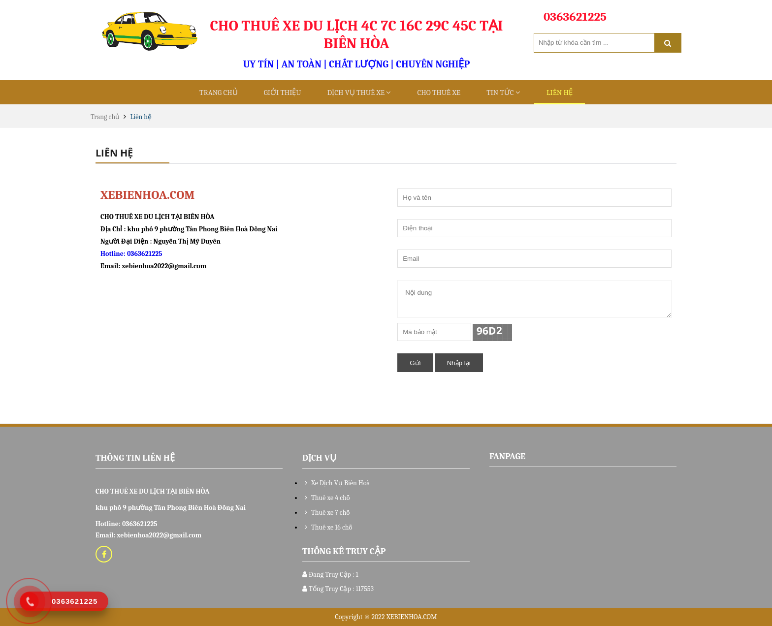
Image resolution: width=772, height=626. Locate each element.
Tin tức (503, 92)
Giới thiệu (282, 92)
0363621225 (144, 254)
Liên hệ (560, 92)
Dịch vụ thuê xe (359, 92)
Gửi (415, 363)
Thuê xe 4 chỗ (326, 498)
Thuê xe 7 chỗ (326, 512)
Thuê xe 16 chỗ (327, 527)
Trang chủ (218, 92)
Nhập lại (459, 363)
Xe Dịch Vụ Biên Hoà (336, 483)
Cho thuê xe (438, 92)
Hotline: (113, 254)
